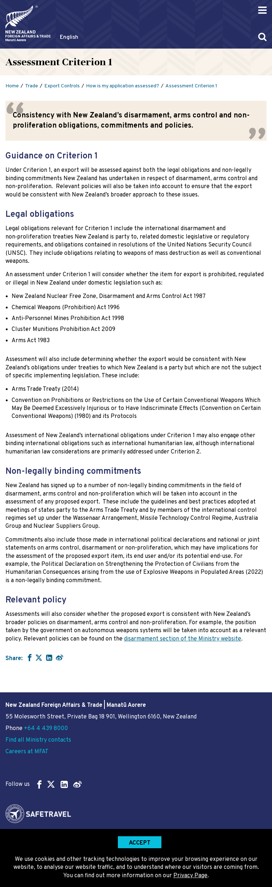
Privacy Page (190, 875)
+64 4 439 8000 (46, 728)
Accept (140, 843)
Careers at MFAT (27, 751)
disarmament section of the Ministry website (182, 639)
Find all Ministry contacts (38, 740)
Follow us (43, 784)
